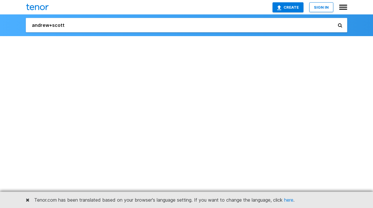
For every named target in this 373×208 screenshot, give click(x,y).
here (288, 200)
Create (288, 7)
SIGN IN (321, 7)
